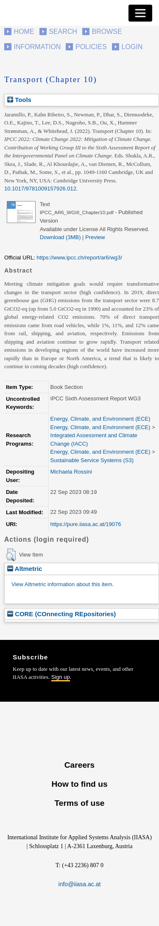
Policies (91, 46)
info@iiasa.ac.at (80, 884)
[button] (11, 554)
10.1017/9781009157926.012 (40, 188)
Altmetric (24, 568)
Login (131, 46)
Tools (19, 99)
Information (37, 46)
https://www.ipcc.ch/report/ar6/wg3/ (79, 257)
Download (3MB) (60, 237)
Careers (79, 765)
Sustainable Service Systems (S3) (92, 460)
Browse (107, 31)
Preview (95, 237)
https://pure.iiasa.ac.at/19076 (85, 524)
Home (24, 31)
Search (63, 31)
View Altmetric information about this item (61, 584)
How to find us (79, 784)
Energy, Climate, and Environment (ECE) (100, 419)
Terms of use (79, 803)
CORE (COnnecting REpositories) (61, 613)
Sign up (60, 677)
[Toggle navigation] (140, 13)
